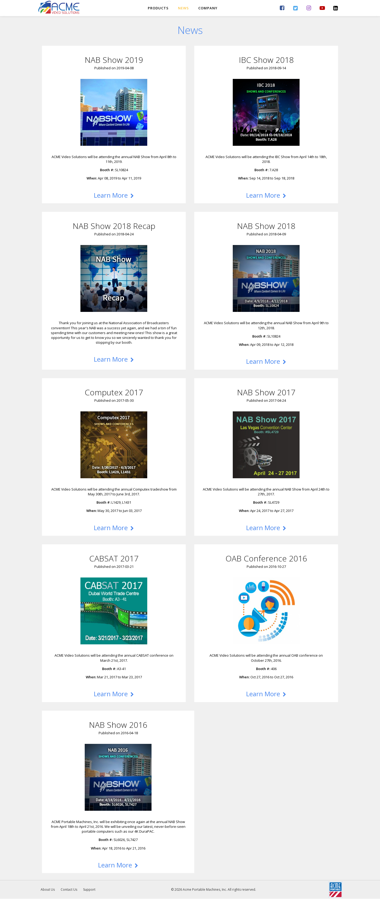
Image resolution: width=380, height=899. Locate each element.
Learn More (114, 195)
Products (158, 8)
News (183, 8)
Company (208, 8)
